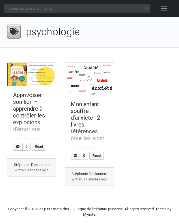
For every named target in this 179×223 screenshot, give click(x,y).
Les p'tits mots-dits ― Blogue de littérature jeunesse (80, 209)
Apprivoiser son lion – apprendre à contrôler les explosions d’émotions (29, 112)
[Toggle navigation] (164, 8)
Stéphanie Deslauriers (31, 165)
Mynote (89, 214)
